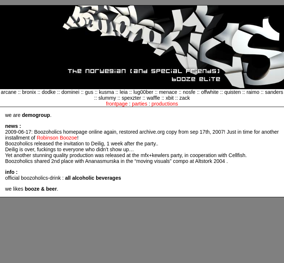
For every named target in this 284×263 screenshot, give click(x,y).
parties (139, 104)
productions (165, 104)
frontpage (117, 104)
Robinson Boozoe (57, 138)
